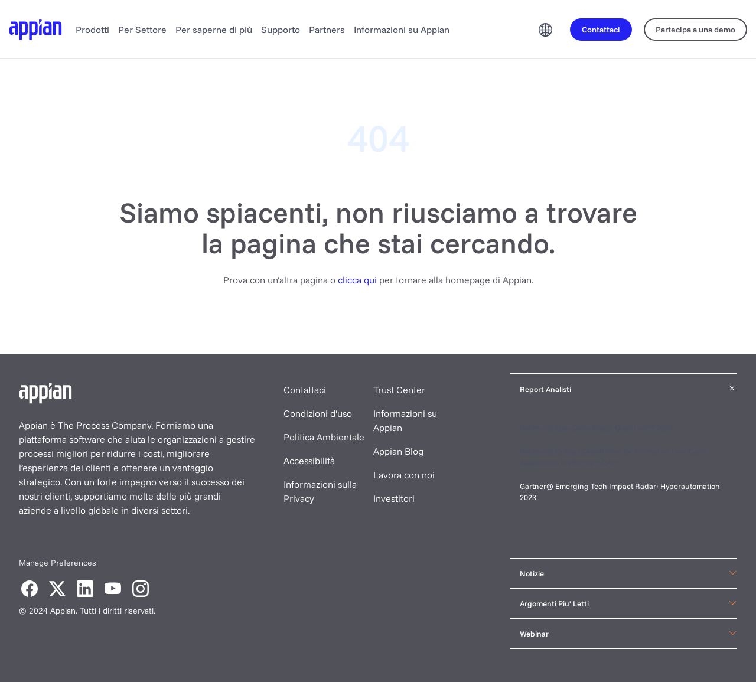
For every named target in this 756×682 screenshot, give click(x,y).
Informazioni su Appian (401, 29)
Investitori (394, 498)
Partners (327, 29)
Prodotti (92, 29)
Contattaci (305, 390)
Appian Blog (398, 451)
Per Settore (142, 29)
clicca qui (357, 280)
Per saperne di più (213, 29)
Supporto (280, 29)
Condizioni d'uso (318, 413)
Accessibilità (309, 460)
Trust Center (399, 390)
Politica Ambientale (324, 437)
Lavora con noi (404, 475)
